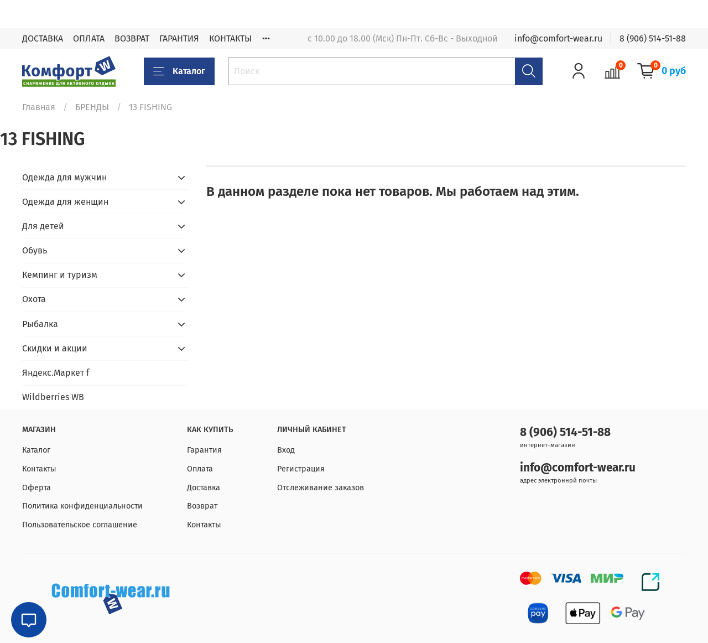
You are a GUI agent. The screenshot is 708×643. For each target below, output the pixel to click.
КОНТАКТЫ (230, 38)
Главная (38, 107)
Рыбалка (40, 324)
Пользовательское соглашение (79, 525)
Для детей (43, 226)
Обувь (34, 250)
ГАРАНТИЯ (179, 38)
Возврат (202, 506)
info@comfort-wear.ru (558, 38)
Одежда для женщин (65, 201)
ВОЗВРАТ (131, 38)
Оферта (36, 487)
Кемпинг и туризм (59, 274)
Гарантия (204, 450)
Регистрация (301, 469)
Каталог (179, 71)
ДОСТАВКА (42, 38)
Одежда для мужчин (64, 177)
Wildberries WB (53, 397)
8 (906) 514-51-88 (653, 38)
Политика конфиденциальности (82, 506)
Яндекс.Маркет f (55, 372)
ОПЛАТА (89, 38)
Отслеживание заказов (320, 487)
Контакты (39, 469)
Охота (34, 299)
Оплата (200, 469)
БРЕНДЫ (92, 107)
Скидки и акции (54, 348)
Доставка (203, 487)
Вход (286, 450)
